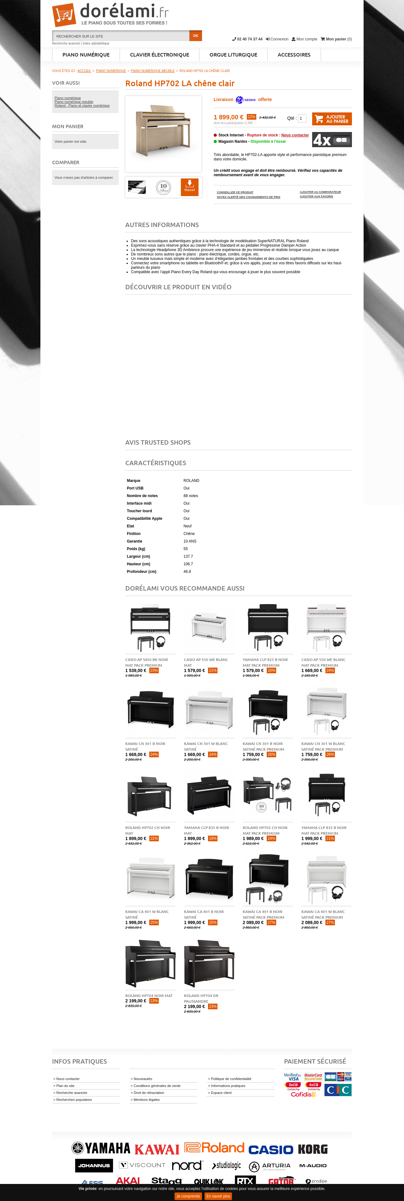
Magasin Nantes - (252, 141)
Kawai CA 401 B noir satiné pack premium (263, 914)
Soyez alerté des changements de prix (248, 197)
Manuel (190, 190)
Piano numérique (68, 98)
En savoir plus (218, 1196)
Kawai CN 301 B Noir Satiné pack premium (263, 746)
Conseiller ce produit (235, 192)
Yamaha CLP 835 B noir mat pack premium (324, 830)
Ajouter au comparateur (320, 192)
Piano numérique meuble (74, 102)
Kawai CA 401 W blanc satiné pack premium (323, 914)
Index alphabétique (96, 43)
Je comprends (188, 1196)
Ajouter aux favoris (316, 196)
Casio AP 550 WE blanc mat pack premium (323, 662)
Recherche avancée (66, 43)
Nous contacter (295, 135)
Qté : (292, 118)
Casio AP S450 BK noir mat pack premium (146, 662)
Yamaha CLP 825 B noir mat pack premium (265, 662)
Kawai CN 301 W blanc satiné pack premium (323, 746)
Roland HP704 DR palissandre (201, 998)
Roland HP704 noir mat (149, 995)
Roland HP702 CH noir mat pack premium (265, 830)
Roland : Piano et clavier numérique (82, 105)
